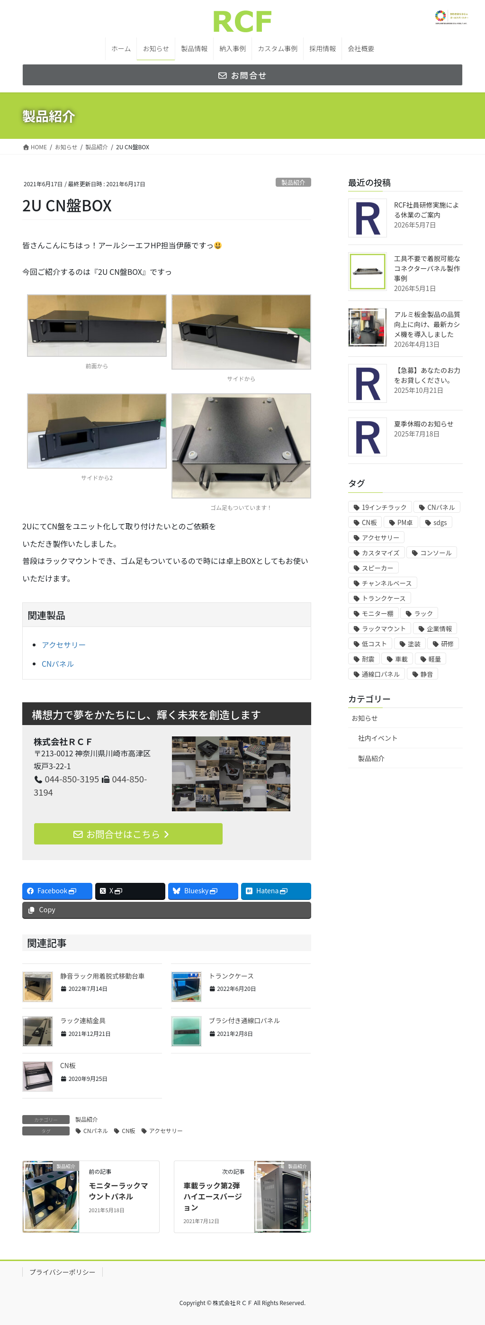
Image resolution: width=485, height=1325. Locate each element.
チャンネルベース (387, 583)
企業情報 (439, 628)
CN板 (68, 1065)
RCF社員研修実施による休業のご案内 (426, 209)
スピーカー (378, 567)
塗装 (414, 643)
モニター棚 (378, 613)
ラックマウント (384, 628)
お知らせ (364, 718)
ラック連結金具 (83, 1021)
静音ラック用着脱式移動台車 (103, 975)
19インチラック (384, 507)
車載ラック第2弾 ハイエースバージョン (213, 1196)
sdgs (440, 522)
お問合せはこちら (123, 833)
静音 (427, 674)
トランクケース (232, 975)
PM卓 (405, 522)
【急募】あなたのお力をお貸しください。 (427, 375)
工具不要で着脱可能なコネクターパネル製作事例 (427, 268)
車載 (401, 658)
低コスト (374, 643)
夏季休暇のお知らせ (424, 423)
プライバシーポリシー (62, 1271)
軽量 (435, 658)
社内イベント (378, 738)
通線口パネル (381, 674)
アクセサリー (64, 644)
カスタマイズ (381, 552)
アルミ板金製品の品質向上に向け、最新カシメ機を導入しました (427, 324)
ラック (423, 613)
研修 (447, 643)
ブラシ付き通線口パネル (245, 1021)
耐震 (368, 658)
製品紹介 (293, 182)
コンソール (436, 552)
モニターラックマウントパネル (119, 1190)
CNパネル (58, 663)
